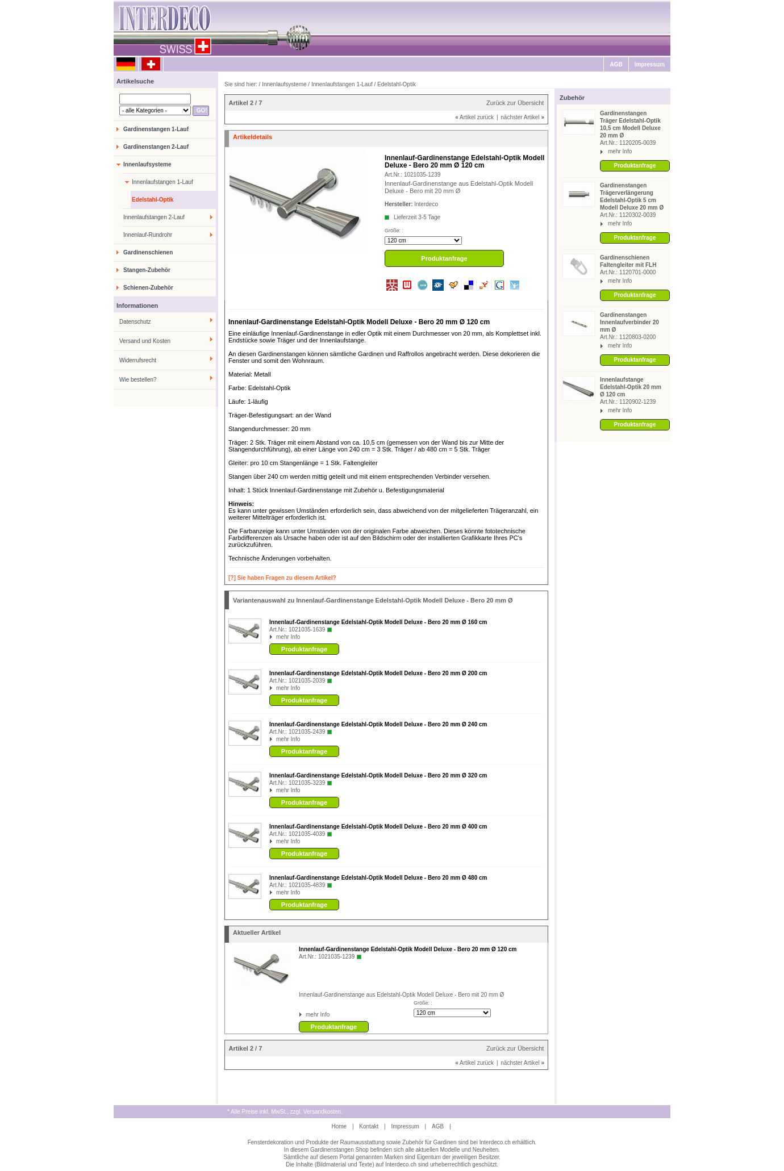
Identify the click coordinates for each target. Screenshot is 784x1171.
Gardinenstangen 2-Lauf (156, 147)
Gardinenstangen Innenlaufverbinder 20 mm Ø (629, 322)
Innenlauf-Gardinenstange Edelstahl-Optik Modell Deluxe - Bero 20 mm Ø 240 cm (378, 724)
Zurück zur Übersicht (515, 102)
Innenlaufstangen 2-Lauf (154, 217)
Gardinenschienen (148, 252)
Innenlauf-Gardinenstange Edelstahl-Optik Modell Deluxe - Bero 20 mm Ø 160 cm (378, 622)
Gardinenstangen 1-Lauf (156, 129)
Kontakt (368, 1126)
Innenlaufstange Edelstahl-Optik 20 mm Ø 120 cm (630, 387)
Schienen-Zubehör (148, 288)
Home (339, 1126)
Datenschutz (135, 322)
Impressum (650, 64)
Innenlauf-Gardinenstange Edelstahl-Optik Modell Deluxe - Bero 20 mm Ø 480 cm (378, 878)
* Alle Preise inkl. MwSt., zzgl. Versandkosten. (285, 1112)
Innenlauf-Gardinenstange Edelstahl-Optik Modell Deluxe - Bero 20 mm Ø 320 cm (378, 775)
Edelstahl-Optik (152, 199)
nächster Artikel (522, 117)
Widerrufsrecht (137, 360)
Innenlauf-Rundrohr (147, 235)
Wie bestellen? (138, 380)
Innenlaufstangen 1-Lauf (162, 182)
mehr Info (620, 151)
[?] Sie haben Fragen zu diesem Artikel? (282, 578)
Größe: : (394, 230)
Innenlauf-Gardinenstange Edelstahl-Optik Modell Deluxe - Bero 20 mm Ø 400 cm (378, 826)
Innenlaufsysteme (147, 164)
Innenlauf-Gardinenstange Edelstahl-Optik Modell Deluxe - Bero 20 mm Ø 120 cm (407, 949)
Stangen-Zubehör (146, 270)
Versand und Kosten (144, 341)
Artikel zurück (474, 117)
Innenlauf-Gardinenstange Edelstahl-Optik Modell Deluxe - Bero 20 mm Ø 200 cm (378, 673)
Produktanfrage (635, 165)
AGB (616, 64)
